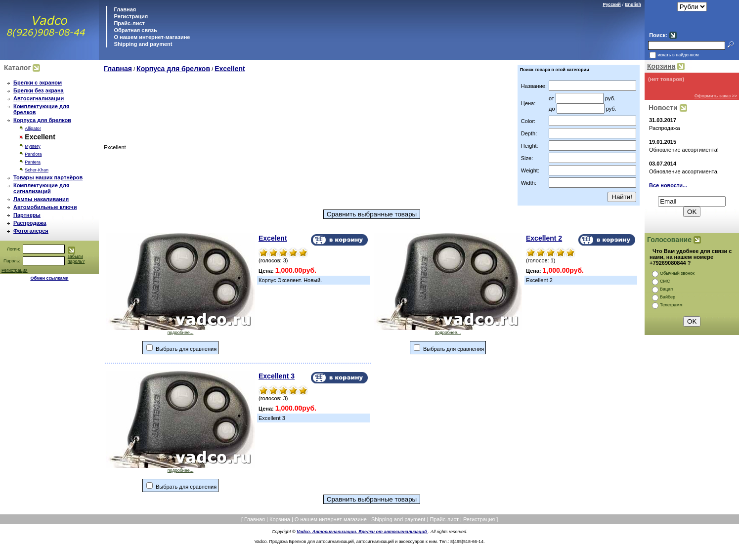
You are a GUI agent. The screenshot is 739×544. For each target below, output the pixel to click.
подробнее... (180, 330)
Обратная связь (134, 30)
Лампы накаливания (41, 199)
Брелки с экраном (37, 82)
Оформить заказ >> (716, 95)
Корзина (661, 66)
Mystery (33, 146)
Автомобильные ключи (45, 207)
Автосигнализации (38, 98)
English (633, 4)
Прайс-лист (128, 23)
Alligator (33, 128)
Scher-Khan (36, 169)
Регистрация (131, 16)
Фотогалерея (30, 231)
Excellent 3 (277, 376)
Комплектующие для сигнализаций (41, 188)
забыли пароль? (76, 259)
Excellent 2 (544, 238)
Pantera (33, 162)
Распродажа (29, 223)
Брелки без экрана (38, 90)
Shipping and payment (142, 44)
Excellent (230, 69)
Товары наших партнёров (48, 177)
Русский (611, 4)
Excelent (273, 238)
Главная (124, 9)
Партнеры (27, 215)
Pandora (33, 154)
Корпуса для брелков (42, 120)
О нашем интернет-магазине (151, 37)
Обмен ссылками (49, 278)
